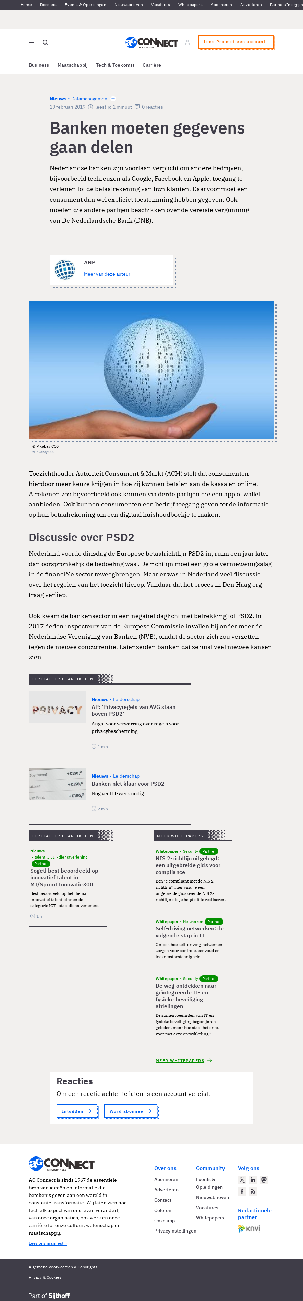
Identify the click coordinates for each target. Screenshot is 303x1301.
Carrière (152, 65)
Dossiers (48, 4)
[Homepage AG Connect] (151, 42)
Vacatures (160, 4)
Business (39, 65)
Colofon (162, 1210)
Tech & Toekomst (115, 65)
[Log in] (187, 42)
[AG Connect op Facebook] (242, 1191)
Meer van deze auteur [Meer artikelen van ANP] (107, 274)
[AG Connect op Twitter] (242, 1180)
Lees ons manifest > (48, 1243)
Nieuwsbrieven (128, 4)
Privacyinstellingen (175, 1231)
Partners (278, 4)
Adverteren (251, 4)
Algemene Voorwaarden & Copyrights (63, 1266)
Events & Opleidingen (85, 4)
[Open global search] (45, 42)
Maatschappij (73, 65)
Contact (162, 1200)
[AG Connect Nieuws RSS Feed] (253, 1191)
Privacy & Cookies (45, 1277)
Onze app (164, 1220)
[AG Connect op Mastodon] (264, 1180)
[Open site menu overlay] (31, 42)
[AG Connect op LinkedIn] (253, 1180)
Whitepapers (190, 4)
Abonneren (221, 4)
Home (26, 4)
